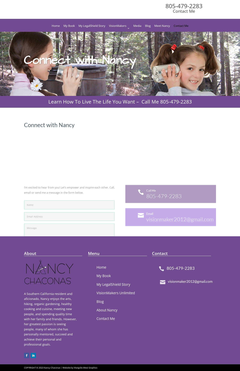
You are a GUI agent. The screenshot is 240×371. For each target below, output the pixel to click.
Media (137, 26)
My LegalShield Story (91, 26)
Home (56, 26)
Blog (148, 26)
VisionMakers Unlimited (115, 293)
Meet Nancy (162, 26)
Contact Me (181, 26)
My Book (69, 26)
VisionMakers (117, 26)
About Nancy (107, 310)
